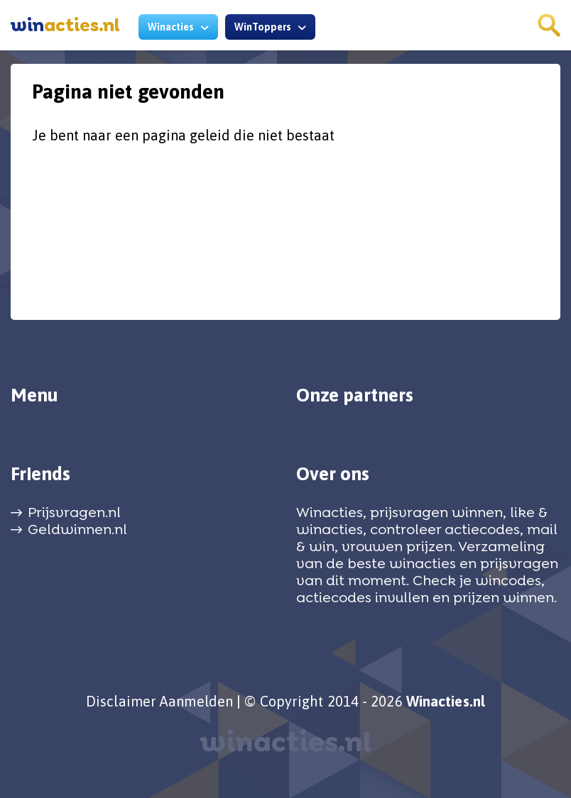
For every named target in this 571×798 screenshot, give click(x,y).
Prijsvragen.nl (74, 512)
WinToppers (262, 27)
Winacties (171, 27)
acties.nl (65, 25)
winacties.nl (285, 742)
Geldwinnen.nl (77, 529)
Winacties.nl (445, 701)
